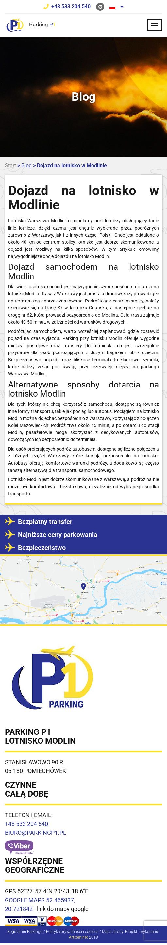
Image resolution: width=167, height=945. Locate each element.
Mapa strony (112, 931)
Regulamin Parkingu (24, 931)
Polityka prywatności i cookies (72, 931)
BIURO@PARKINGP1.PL (35, 832)
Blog (26, 166)
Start (10, 166)
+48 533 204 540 (71, 6)
